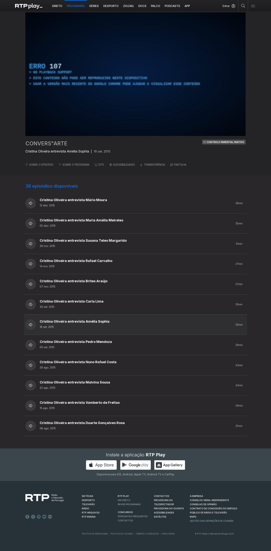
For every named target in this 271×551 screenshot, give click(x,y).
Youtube (44, 517)
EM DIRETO (124, 500)
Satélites (160, 516)
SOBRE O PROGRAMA (74, 164)
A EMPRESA (196, 496)
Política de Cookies (122, 534)
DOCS (142, 6)
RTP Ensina (89, 516)
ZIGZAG (128, 6)
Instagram (39, 517)
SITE (99, 164)
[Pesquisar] (243, 5)
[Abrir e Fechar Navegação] (253, 6)
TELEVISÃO (88, 504)
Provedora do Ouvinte (169, 508)
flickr (50, 517)
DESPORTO (88, 500)
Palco (155, 6)
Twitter (33, 517)
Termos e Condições (147, 534)
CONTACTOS (161, 496)
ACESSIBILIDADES (122, 164)
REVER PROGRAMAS (129, 504)
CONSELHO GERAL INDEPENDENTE (209, 500)
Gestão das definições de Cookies (212, 520)
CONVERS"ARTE (46, 143)
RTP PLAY (123, 496)
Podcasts (172, 6)
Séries (94, 6)
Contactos (125, 520)
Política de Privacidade (95, 534)
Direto (57, 6)
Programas (76, 6)
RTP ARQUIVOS (91, 512)
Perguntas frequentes (133, 516)
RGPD (193, 516)
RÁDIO (85, 508)
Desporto (111, 6)
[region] (135, 74)
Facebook (27, 517)
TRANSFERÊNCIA (152, 164)
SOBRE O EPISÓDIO (39, 164)
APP (187, 6)
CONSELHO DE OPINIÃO (203, 504)
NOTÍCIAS (87, 496)
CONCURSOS (125, 512)
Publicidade (168, 534)
